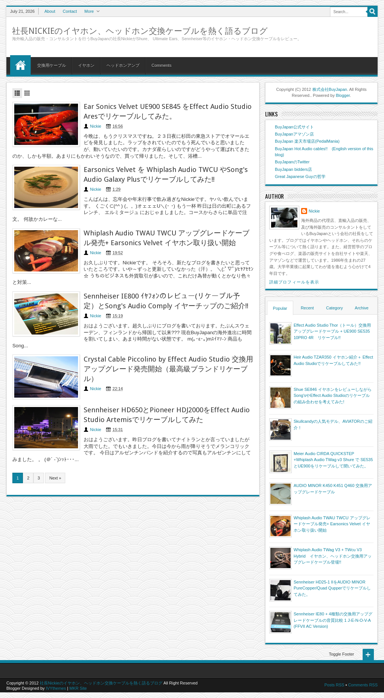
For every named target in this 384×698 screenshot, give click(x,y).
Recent (307, 308)
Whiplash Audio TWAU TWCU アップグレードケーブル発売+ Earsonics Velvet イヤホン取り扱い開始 (166, 238)
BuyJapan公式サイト (294, 127)
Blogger (343, 95)
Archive (362, 308)
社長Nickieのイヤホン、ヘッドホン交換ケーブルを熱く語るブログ (140, 31)
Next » (55, 478)
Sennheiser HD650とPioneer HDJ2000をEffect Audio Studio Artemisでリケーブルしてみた (167, 415)
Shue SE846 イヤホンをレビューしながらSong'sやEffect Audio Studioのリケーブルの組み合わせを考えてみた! (333, 395)
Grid (27, 93)
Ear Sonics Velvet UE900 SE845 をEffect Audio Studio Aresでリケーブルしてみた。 (168, 111)
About (49, 11)
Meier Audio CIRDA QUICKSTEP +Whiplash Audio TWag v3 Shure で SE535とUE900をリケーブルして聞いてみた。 (333, 459)
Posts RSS (334, 685)
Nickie (95, 126)
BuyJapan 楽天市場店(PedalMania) (307, 141)
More (89, 11)
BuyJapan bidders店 (293, 169)
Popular (280, 308)
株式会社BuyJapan (329, 89)
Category (334, 308)
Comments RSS (363, 685)
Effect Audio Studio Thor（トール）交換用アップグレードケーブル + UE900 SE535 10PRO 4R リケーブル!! (332, 331)
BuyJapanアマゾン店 (294, 134)
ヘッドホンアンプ (123, 65)
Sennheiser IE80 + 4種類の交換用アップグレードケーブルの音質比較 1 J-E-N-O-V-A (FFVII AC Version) (333, 620)
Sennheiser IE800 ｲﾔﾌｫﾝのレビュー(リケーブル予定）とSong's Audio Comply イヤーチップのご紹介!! (166, 301)
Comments (161, 65)
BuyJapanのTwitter (292, 162)
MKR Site (78, 688)
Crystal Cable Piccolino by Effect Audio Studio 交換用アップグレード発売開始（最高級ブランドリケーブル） (168, 369)
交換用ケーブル (51, 65)
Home (20, 65)
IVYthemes (56, 688)
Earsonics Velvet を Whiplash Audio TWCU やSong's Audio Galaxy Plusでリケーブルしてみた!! (166, 174)
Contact (70, 11)
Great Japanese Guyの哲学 (300, 176)
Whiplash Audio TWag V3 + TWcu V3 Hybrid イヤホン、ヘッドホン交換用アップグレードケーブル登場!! (333, 555)
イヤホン (86, 65)
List (17, 93)
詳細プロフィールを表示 (294, 282)
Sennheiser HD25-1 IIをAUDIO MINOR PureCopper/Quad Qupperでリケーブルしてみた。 (332, 588)
